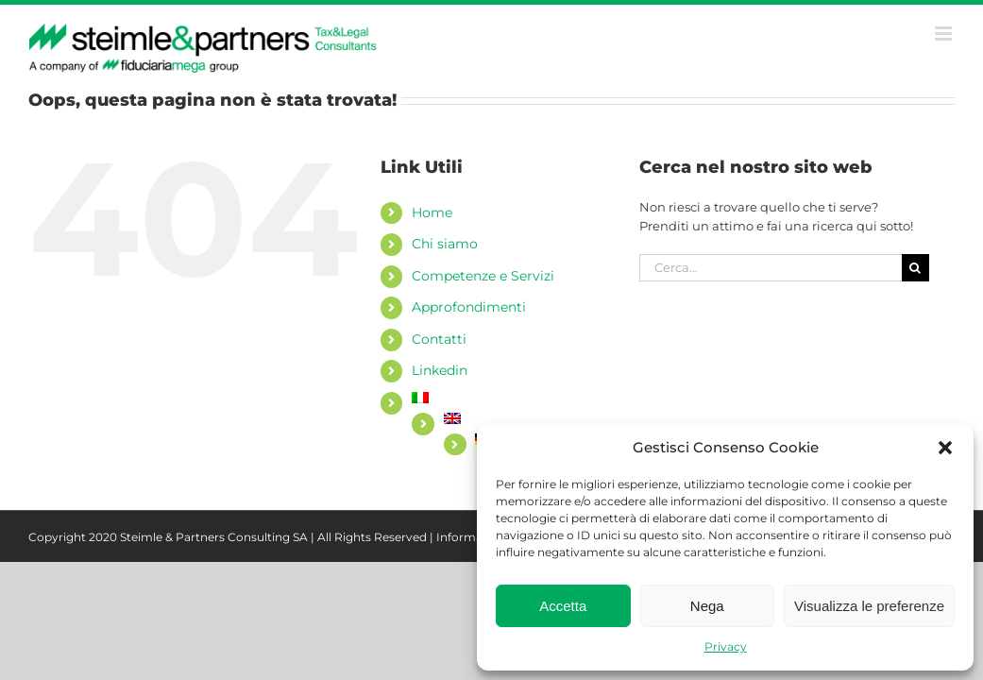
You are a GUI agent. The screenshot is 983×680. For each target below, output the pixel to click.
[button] (945, 447)
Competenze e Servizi (483, 275)
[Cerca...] (770, 267)
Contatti (439, 339)
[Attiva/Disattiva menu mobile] (945, 33)
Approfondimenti (469, 306)
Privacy (725, 646)
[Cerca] (915, 267)
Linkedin (439, 370)
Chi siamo (445, 243)
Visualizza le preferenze (869, 606)
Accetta (562, 606)
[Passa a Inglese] (527, 418)
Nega (707, 606)
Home (432, 212)
